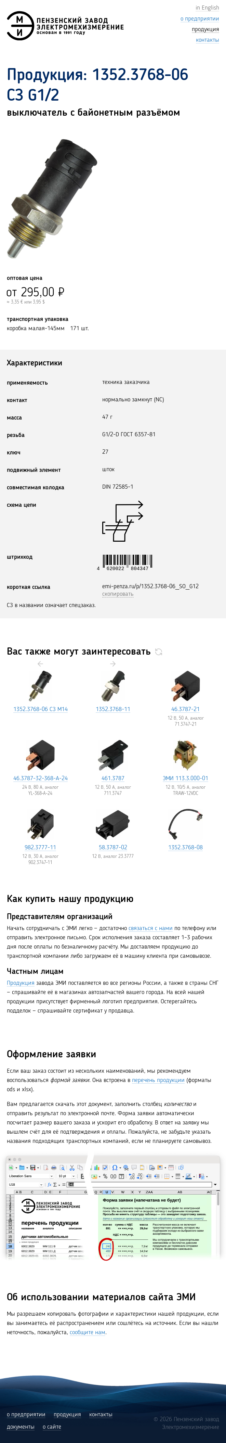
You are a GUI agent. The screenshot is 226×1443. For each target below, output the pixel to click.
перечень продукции (158, 1080)
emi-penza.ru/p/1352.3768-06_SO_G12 (150, 586)
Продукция (21, 983)
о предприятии (26, 1415)
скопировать (118, 594)
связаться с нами (151, 928)
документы (21, 1427)
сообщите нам (87, 1332)
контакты (100, 1415)
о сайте (52, 1427)
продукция (67, 1415)
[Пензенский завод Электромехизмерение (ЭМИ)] (65, 26)
